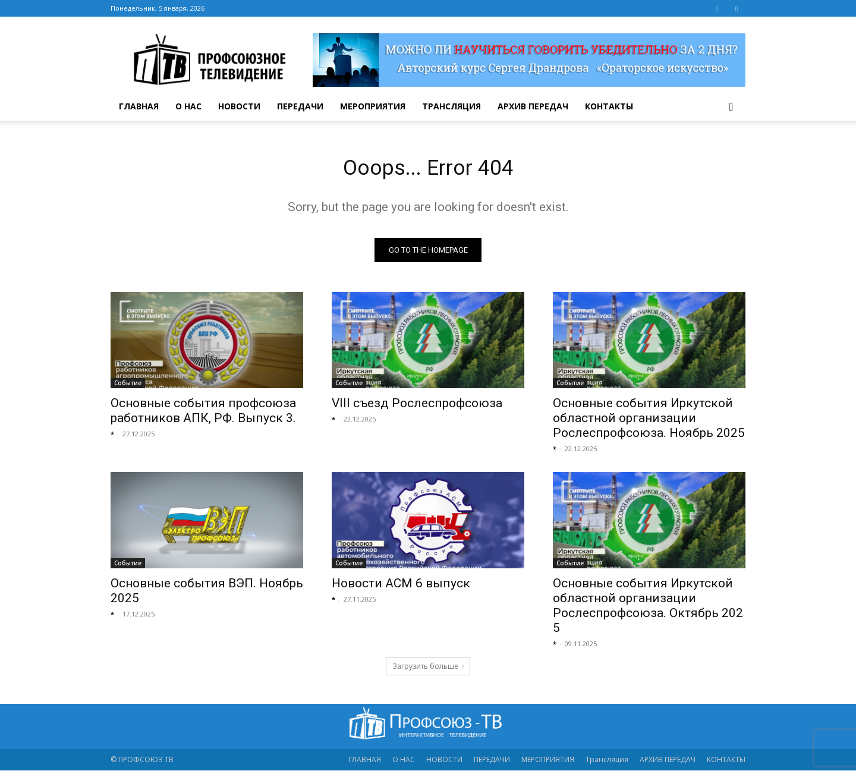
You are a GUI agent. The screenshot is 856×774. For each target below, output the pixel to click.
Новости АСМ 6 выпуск (401, 587)
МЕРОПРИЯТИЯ (372, 106)
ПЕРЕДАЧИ (300, 106)
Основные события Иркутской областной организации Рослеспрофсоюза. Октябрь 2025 (648, 609)
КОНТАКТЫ (609, 106)
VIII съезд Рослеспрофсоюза (417, 406)
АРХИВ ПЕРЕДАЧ (533, 106)
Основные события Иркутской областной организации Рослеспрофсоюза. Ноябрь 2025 (649, 421)
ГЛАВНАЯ (139, 106)
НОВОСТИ (239, 106)
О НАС (188, 106)
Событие (127, 386)
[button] (731, 107)
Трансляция (451, 106)
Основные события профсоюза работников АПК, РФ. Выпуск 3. (203, 414)
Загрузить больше (428, 670)
